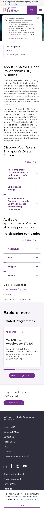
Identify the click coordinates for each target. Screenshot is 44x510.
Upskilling (9, 294)
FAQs (6, 447)
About (9, 50)
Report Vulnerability (14, 474)
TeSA (24, 290)
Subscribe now (14, 403)
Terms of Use (10, 484)
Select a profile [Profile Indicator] (32, 9)
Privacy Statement (12, 479)
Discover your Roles (15, 54)
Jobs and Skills (11, 290)
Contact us (9, 437)
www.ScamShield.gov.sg (19, 38)
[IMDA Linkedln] (5, 466)
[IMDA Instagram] (17, 466)
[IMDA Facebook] (11, 466)
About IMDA (9, 427)
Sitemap (7, 452)
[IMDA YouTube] (25, 466)
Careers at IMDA (11, 432)
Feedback (10, 442)
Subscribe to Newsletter (16, 457)
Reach (8, 489)
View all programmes (22, 375)
